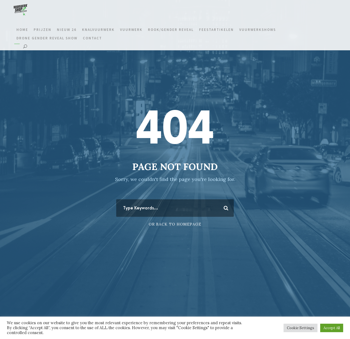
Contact (92, 38)
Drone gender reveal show (46, 38)
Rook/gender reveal (171, 29)
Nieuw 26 (67, 29)
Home (22, 29)
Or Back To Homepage (175, 224)
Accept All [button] (331, 328)
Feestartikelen (216, 29)
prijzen (42, 29)
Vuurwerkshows (257, 29)
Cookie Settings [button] (300, 328)
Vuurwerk (131, 29)
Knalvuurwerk (98, 29)
